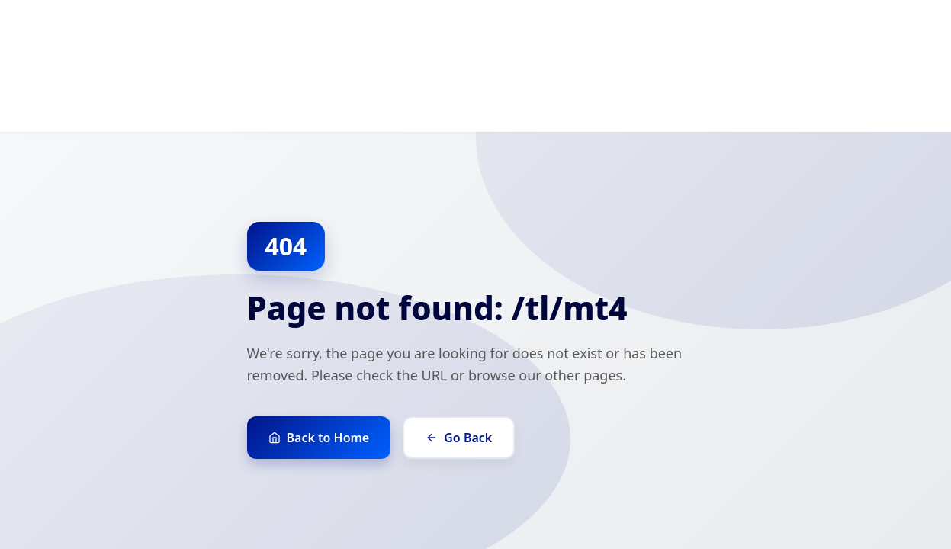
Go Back (459, 437)
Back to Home (319, 437)
